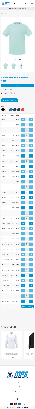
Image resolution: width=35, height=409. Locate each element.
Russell (17, 85)
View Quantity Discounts (9, 100)
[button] (17, 382)
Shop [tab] (17, 382)
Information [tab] (17, 387)
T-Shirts (8, 13)
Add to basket (27, 306)
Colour (3, 106)
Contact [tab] (17, 392)
